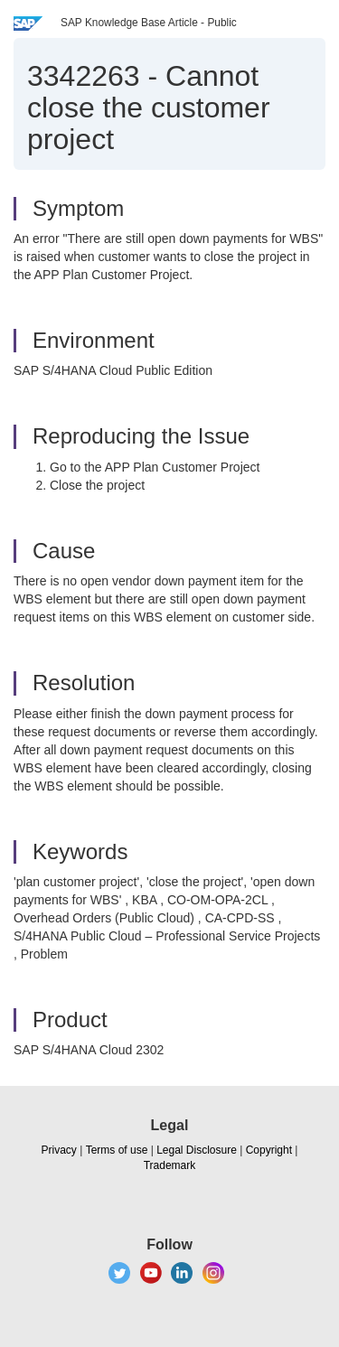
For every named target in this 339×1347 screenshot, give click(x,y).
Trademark (170, 1165)
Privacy (59, 1150)
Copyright (269, 1150)
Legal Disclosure (196, 1150)
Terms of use (117, 1150)
